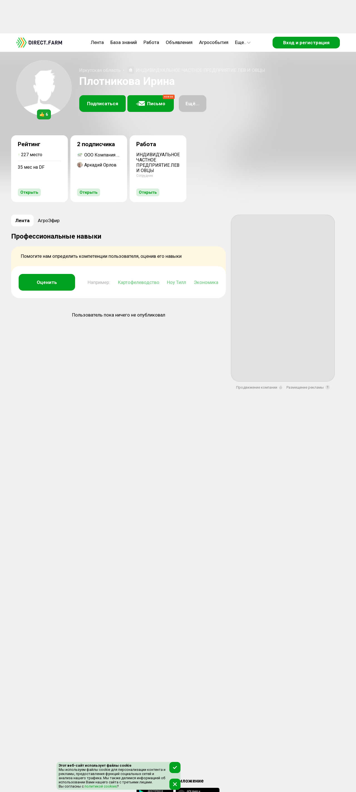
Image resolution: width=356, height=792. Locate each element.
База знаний (123, 42)
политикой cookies (100, 786)
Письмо (155, 100)
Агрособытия (213, 42)
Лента (97, 42)
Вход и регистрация (306, 42)
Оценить (47, 282)
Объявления (179, 42)
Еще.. (243, 42)
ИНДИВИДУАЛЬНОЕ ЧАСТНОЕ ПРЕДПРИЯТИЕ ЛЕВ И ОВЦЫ (200, 70)
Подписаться (102, 103)
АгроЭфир (49, 220)
